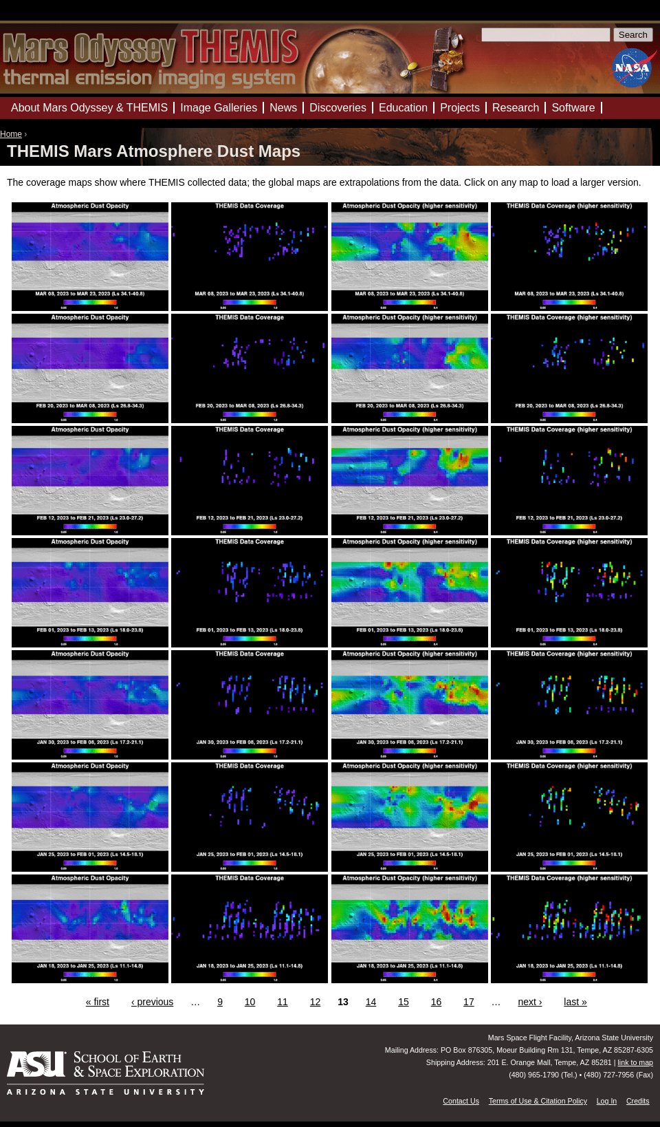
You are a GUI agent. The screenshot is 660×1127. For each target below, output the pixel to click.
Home (11, 134)
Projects (460, 108)
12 (315, 1001)
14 (371, 1001)
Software (573, 108)
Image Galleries (218, 108)
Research (515, 108)
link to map (635, 1062)
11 (282, 1001)
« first (97, 1001)
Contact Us (461, 1101)
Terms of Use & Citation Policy (538, 1101)
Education (403, 108)
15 (403, 1001)
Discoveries (337, 108)
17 (468, 1001)
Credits (638, 1101)
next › (530, 1001)
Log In (607, 1101)
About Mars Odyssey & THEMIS (89, 108)
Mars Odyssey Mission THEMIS (41, 17)
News (283, 108)
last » (575, 1001)
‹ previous (152, 1001)
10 (250, 1001)
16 (436, 1001)
